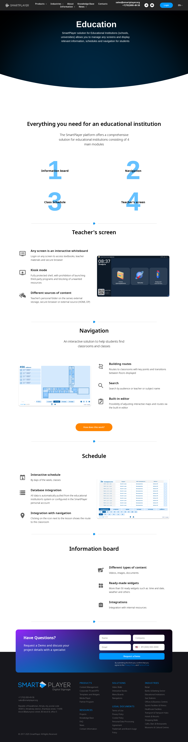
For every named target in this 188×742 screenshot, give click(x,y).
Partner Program (87, 702)
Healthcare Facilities (153, 709)
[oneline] (149, 638)
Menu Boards (118, 694)
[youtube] (152, 5)
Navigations (117, 698)
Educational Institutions (155, 694)
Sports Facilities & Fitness (155, 705)
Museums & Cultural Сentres (157, 727)
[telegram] (146, 5)
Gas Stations (150, 698)
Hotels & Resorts (152, 716)
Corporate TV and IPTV (89, 691)
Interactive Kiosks (119, 691)
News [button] (82, 6)
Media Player (85, 698)
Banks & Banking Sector (155, 691)
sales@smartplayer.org (128, 2)
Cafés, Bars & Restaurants (156, 724)
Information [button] (66, 6)
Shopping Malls (151, 720)
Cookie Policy (118, 718)
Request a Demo (132, 656)
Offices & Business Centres (156, 702)
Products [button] (40, 3)
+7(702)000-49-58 (131, 5)
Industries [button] (56, 3)
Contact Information (88, 729)
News (82, 725)
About (70, 3)
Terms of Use (144, 665)
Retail (147, 687)
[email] (115, 647)
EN (179, 5)
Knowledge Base (86, 3)
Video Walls (117, 687)
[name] (115, 638)
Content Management (89, 687)
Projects (83, 714)
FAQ (81, 721)
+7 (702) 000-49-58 (26, 697)
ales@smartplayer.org (28, 700)
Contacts (102, 3)
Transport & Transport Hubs (156, 713)
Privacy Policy (130, 665)
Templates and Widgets (90, 694)
